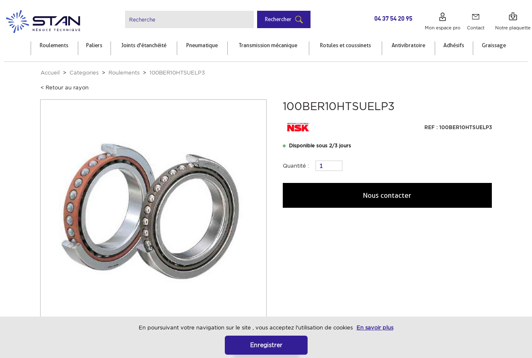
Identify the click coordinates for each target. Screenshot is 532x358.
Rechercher (278, 19)
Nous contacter (387, 195)
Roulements (124, 73)
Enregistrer (266, 344)
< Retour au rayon (65, 87)
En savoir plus (374, 327)
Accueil (50, 73)
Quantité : (296, 166)
